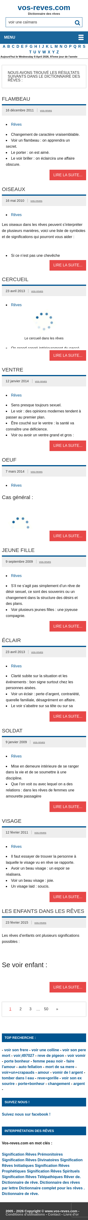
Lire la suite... (67, 175)
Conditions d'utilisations (25, 1214)
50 (46, 1009)
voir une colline (45, 1050)
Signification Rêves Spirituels (53, 1171)
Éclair (11, 640)
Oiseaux (13, 189)
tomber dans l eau (18, 1078)
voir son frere (16, 1050)
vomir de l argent (68, 1072)
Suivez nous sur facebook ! (26, 1114)
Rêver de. (72, 1177)
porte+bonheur (31, 1084)
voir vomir (76, 1056)
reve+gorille (47, 1078)
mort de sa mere (59, 1067)
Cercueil (15, 279)
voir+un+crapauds (18, 1072)
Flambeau (16, 99)
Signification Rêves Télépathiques (33, 1177)
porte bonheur (17, 1061)
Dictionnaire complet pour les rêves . (52, 1188)
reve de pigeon (51, 1056)
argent (79, 1084)
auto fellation (30, 1067)
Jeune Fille (18, 550)
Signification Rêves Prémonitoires (32, 1154)
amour (43, 1072)
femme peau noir (48, 1061)
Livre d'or (71, 1214)
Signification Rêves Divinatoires (30, 1160)
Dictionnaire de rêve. (20, 1182)
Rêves (16, 124)
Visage (11, 821)
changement (59, 1084)
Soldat (12, 731)
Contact (54, 1214)
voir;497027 (24, 1056)
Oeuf (9, 460)
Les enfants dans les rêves (43, 911)
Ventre (12, 370)
